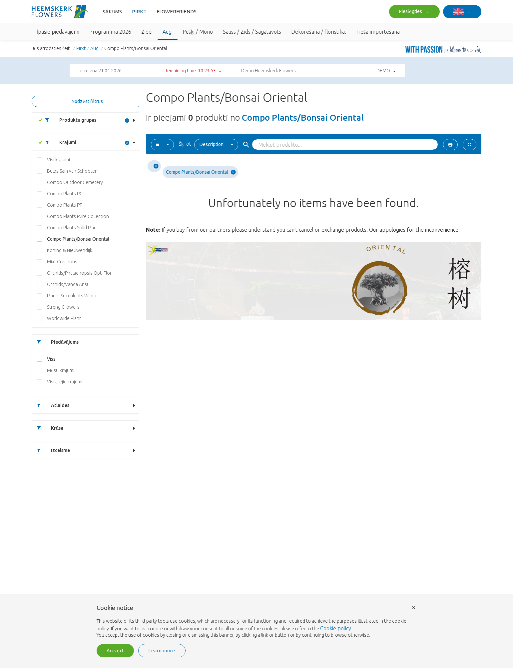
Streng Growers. (64, 307)
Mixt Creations (62, 261)
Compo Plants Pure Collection (78, 216)
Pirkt (139, 11)
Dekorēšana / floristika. (318, 32)
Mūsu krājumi (60, 370)
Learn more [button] (162, 650)
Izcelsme (51, 450)
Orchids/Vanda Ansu (68, 284)
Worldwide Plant (64, 318)
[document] (256, 622)
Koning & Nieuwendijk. (70, 250)
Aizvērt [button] (115, 650)
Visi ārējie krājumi (64, 381)
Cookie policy (335, 628)
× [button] (414, 607)
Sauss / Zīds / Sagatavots (252, 32)
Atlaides (50, 405)
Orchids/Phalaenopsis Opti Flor (79, 273)
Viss (51, 359)
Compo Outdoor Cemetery (75, 182)
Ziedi (147, 32)
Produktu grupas (68, 120)
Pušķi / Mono (198, 32)
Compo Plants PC (65, 193)
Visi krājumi (58, 159)
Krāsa (47, 428)
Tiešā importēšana (378, 32)
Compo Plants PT (64, 205)
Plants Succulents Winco (72, 295)
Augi (168, 32)
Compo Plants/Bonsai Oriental (78, 239)
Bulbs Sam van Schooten (72, 171)
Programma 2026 (110, 32)
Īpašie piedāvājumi (58, 32)
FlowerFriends (177, 11)
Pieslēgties (412, 12)
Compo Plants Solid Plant (72, 227)
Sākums (112, 11)
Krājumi (58, 142)
